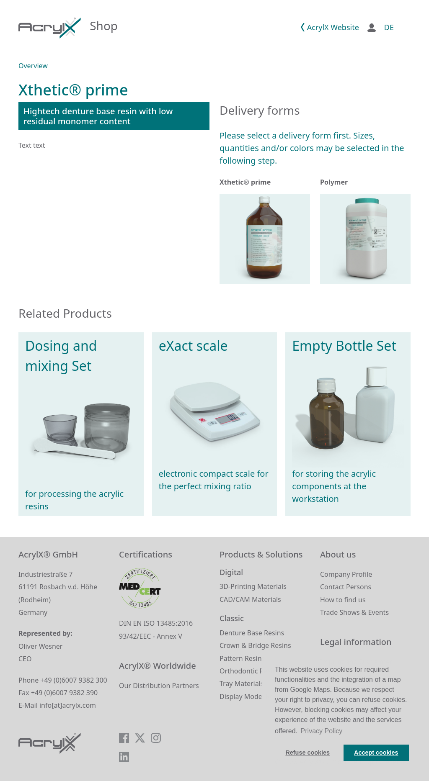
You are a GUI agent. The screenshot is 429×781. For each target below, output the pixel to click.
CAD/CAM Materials (250, 599)
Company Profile (346, 574)
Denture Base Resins (252, 632)
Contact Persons (345, 586)
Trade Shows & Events (354, 612)
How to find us (343, 599)
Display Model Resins (253, 696)
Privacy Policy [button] (322, 731)
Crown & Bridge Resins (255, 645)
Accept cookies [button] (376, 752)
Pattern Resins (242, 658)
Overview (33, 65)
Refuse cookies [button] (307, 752)
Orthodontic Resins (250, 671)
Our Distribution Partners (159, 685)
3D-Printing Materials (253, 586)
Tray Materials (242, 683)
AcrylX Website (333, 27)
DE (389, 27)
